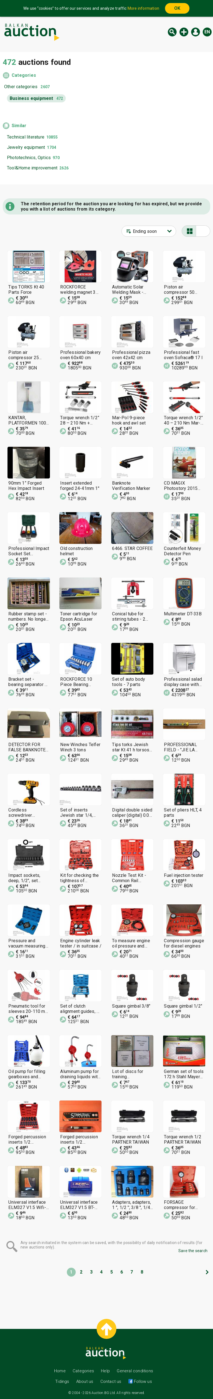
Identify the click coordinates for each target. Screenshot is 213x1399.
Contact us (110, 1381)
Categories (24, 75)
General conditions (135, 1370)
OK (177, 8)
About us (84, 1381)
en (207, 31)
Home (60, 1370)
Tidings (62, 1381)
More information (143, 8)
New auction (183, 32)
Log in (195, 32)
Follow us (142, 1381)
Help (105, 1370)
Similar (19, 125)
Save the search (192, 1251)
